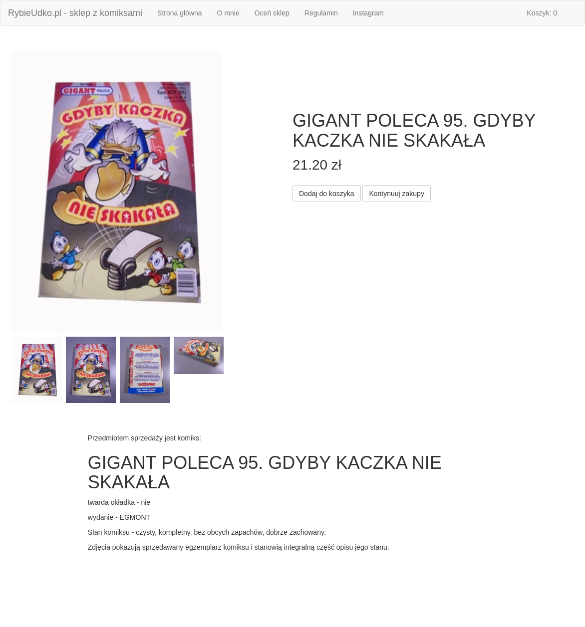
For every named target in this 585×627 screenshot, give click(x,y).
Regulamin (321, 13)
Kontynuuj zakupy (396, 194)
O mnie (228, 13)
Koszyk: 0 (542, 13)
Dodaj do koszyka (326, 194)
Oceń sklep (272, 13)
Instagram (368, 13)
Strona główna (183, 12)
